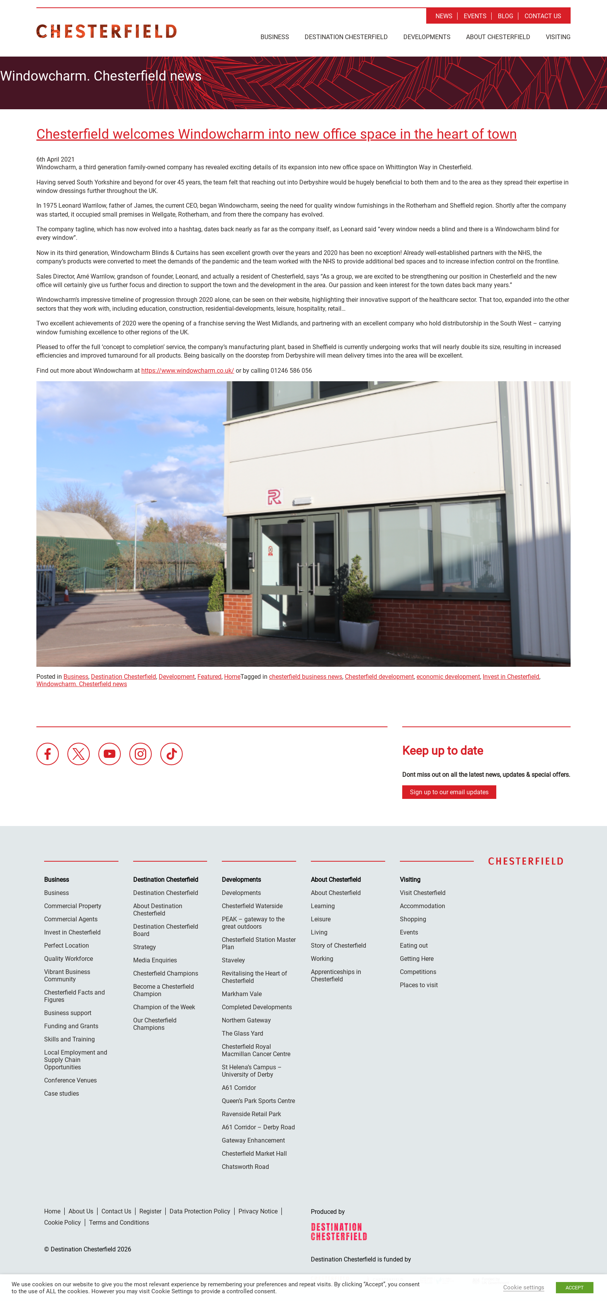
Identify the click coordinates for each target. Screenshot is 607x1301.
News (444, 16)
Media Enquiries (155, 958)
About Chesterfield (498, 37)
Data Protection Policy (200, 1209)
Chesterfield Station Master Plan (259, 941)
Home (232, 674)
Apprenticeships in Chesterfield (336, 973)
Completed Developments (257, 1004)
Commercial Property (72, 903)
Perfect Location (66, 943)
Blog (505, 16)
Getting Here (417, 956)
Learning (323, 903)
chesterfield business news (305, 674)
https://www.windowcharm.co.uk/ (187, 368)
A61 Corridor (239, 1085)
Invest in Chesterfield (511, 674)
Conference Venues (70, 1078)
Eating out (414, 943)
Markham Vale (242, 991)
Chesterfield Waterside (252, 903)
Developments (427, 37)
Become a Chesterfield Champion (163, 988)
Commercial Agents (71, 917)
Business (275, 37)
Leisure (321, 917)
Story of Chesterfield (338, 943)
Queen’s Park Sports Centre (258, 1098)
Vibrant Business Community (67, 973)
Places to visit (419, 982)
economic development (448, 674)
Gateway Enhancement (253, 1138)
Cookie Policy (62, 1220)
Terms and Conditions (119, 1220)
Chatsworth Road (245, 1164)
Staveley (233, 958)
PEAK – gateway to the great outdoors (253, 920)
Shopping (413, 917)
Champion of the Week (164, 1004)
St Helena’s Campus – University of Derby (252, 1068)
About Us (81, 1209)
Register (150, 1209)
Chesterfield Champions (165, 971)
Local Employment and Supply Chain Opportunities (75, 1057)
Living (319, 930)
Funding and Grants (71, 1023)
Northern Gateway (246, 1018)
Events (475, 16)
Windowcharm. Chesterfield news (81, 681)
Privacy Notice (258, 1209)
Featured (209, 674)
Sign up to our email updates (449, 789)
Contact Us (543, 16)
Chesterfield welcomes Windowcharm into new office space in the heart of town (276, 132)
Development (177, 674)
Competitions (418, 969)
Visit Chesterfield (423, 890)
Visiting (558, 37)
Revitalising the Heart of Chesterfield (254, 974)
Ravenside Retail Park (251, 1111)
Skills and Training (69, 1037)
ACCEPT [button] (575, 1288)
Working (322, 956)
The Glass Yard (242, 1031)
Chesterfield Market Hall (254, 1151)
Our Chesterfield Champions (155, 1021)
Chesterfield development (379, 674)
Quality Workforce (68, 956)
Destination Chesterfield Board (165, 928)
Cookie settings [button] (523, 1287)
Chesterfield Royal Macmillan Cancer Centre (256, 1048)
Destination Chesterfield (106, 31)
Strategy (144, 944)
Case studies (61, 1091)
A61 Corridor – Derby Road (258, 1125)
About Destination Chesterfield (157, 907)
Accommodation (422, 903)
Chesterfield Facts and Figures (74, 993)
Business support (67, 1010)
